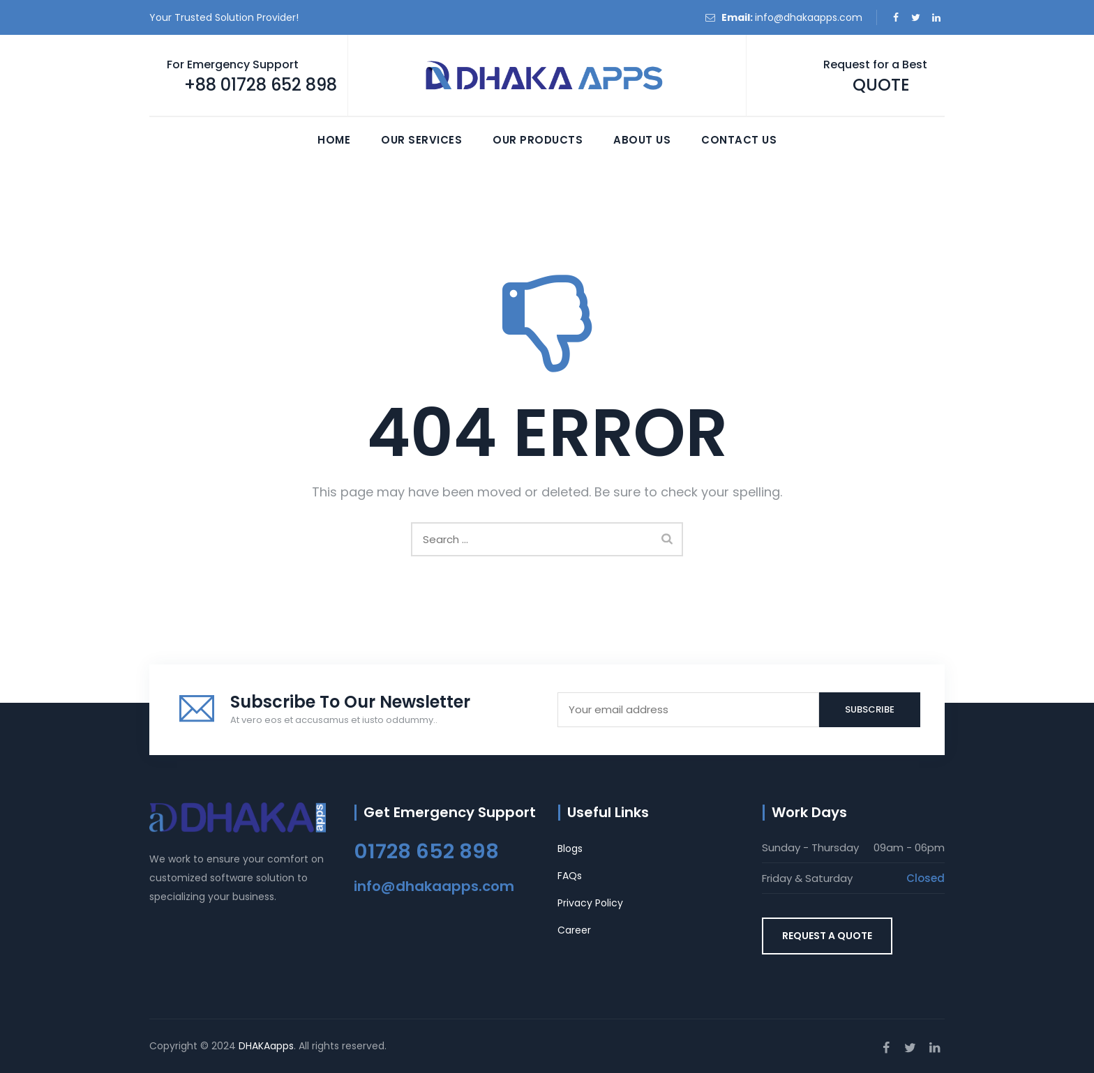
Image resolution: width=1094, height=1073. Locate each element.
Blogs (570, 848)
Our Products (538, 139)
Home (333, 139)
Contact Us (739, 139)
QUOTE (881, 84)
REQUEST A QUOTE (827, 936)
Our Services (421, 139)
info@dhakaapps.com (808, 17)
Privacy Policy (590, 903)
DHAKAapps (266, 1046)
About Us (641, 139)
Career (574, 930)
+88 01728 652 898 (260, 84)
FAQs (569, 876)
